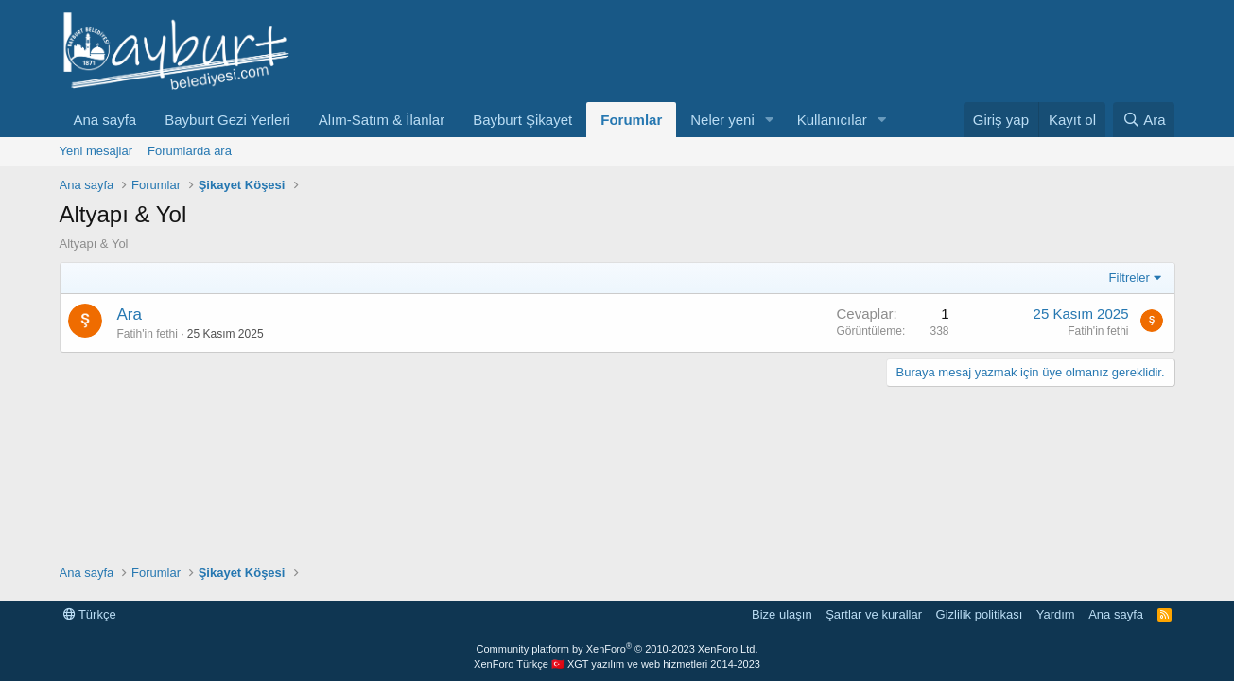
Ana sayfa (105, 120)
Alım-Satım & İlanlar (381, 120)
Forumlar (631, 120)
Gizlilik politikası (979, 614)
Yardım (1055, 614)
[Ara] (1144, 119)
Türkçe (89, 614)
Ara (129, 314)
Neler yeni (722, 120)
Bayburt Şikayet (522, 120)
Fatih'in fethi (147, 333)
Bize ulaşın (782, 614)
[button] (769, 119)
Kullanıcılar (832, 120)
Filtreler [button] (1129, 278)
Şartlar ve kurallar (874, 614)
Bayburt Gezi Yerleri (227, 120)
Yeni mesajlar (96, 151)
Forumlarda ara (190, 151)
